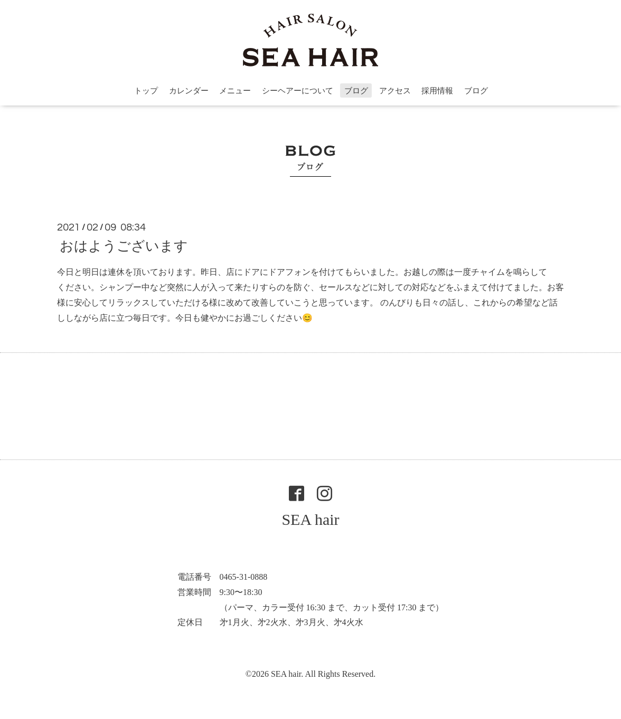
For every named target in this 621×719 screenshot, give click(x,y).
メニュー (235, 91)
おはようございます (124, 246)
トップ (146, 91)
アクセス (395, 91)
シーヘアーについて (297, 91)
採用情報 (437, 91)
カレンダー (189, 91)
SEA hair (310, 519)
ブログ (356, 91)
